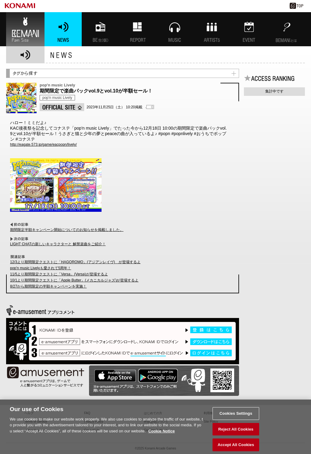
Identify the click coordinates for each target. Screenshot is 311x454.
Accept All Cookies (236, 447)
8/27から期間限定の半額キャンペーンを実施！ (48, 286)
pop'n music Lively (57, 98)
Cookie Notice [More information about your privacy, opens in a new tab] (161, 433)
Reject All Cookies (235, 431)
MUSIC (174, 29)
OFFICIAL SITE (62, 107)
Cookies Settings (236, 415)
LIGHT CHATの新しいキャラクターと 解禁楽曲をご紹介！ (58, 244)
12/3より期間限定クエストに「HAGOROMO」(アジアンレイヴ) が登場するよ (75, 262)
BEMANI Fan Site (25, 29)
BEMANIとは (286, 29)
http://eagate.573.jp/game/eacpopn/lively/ (43, 144)
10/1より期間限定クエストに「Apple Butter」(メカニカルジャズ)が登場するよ (74, 280)
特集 (137, 29)
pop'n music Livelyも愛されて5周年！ (40, 268)
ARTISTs (212, 29)
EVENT (249, 29)
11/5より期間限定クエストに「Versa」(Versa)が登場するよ (59, 274)
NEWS (63, 29)
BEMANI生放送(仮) (100, 29)
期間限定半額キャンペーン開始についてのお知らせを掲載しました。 (66, 230)
